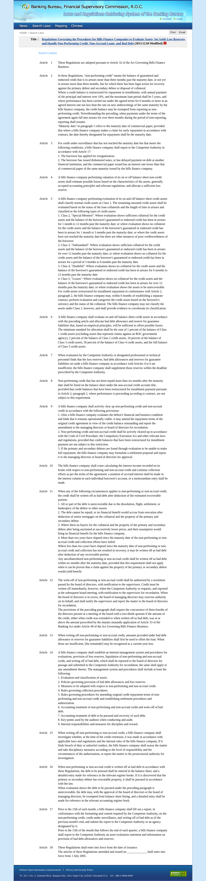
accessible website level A (178, 874)
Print (172, 32)
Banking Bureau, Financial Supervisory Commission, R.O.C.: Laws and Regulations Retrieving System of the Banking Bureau (102, 9)
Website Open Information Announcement (40, 869)
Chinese (77, 26)
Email (182, 32)
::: (16, 25)
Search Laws (41, 26)
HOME (179, 19)
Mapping (61, 26)
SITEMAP (167, 19)
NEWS (24, 26)
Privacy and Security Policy (79, 869)
